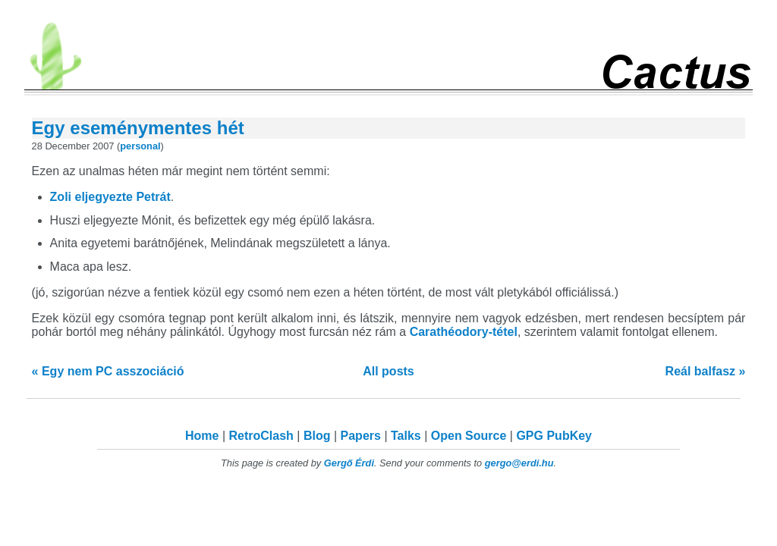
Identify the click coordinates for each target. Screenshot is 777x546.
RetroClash (261, 435)
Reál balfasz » (705, 371)
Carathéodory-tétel (463, 331)
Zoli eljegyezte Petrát (110, 196)
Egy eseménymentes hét (138, 128)
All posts (388, 371)
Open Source (469, 435)
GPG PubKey (554, 435)
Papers (361, 435)
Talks (406, 435)
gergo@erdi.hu (519, 463)
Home (202, 435)
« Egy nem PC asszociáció (108, 371)
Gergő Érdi (349, 463)
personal (140, 146)
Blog (317, 435)
